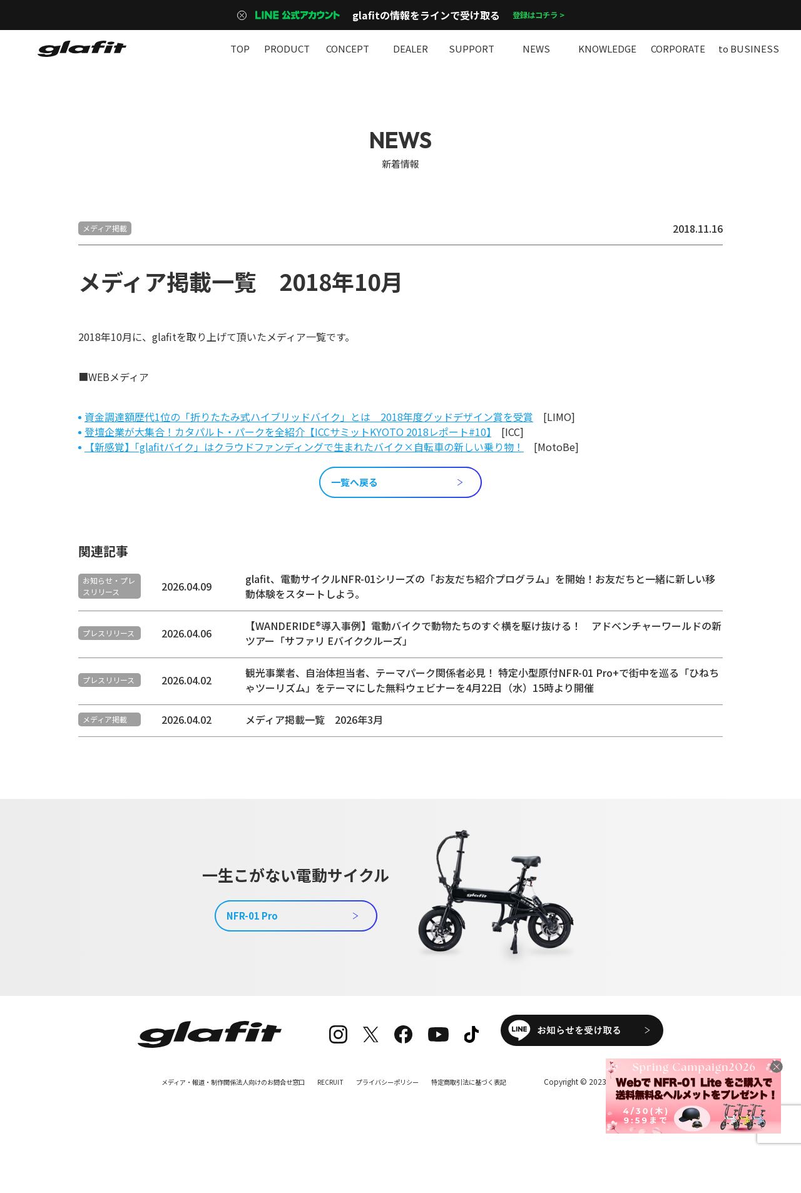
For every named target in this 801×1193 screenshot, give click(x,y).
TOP (239, 48)
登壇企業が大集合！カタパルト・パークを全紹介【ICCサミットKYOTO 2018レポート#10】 (287, 431)
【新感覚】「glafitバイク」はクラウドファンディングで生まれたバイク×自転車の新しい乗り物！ (304, 446)
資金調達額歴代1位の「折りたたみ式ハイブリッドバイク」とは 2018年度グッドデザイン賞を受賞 (308, 416)
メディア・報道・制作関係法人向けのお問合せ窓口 (217, 1118)
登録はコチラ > (538, 15)
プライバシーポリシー (396, 1118)
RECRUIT (331, 1118)
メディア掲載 (105, 228)
